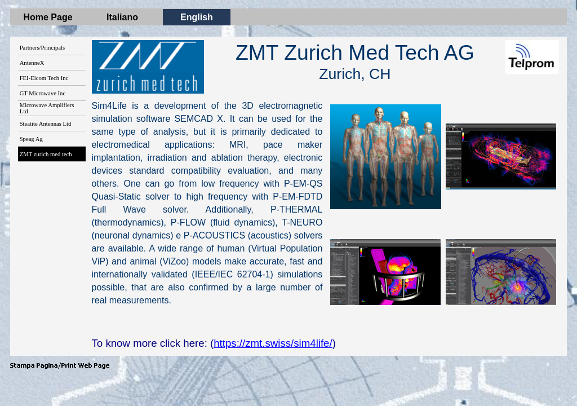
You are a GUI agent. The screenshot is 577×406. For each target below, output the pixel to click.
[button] (385, 157)
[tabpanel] (355, 61)
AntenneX (32, 63)
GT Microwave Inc (42, 93)
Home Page (47, 17)
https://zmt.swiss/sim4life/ (273, 343)
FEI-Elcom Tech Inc (44, 78)
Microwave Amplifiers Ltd (47, 108)
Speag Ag (31, 139)
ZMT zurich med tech (46, 154)
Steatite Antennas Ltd (46, 124)
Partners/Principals (42, 48)
